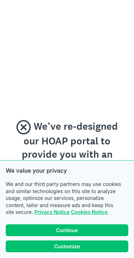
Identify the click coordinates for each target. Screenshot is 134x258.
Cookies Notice (89, 212)
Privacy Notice (51, 212)
